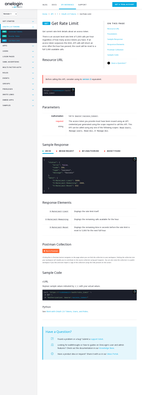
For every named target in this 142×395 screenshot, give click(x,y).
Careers (44, 389)
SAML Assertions (11, 62)
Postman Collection (115, 49)
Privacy (14, 389)
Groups (6, 84)
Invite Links (8, 94)
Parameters (112, 34)
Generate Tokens (15, 32)
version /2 (87, 79)
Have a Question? (118, 63)
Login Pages (9, 56)
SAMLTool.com (57, 389)
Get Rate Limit (14, 41)
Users (5, 51)
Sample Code (113, 55)
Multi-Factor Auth (12, 67)
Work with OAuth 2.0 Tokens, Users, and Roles (67, 311)
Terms (5, 389)
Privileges (8, 89)
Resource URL (113, 28)
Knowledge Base (106, 348)
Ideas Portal (112, 354)
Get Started (9, 21)
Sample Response (115, 39)
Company (34, 389)
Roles (5, 73)
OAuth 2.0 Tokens (11, 27)
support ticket (97, 339)
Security (23, 389)
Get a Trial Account (124, 4)
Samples (7, 105)
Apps (5, 46)
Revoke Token (14, 36)
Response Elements (115, 44)
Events (6, 78)
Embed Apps (8, 100)
